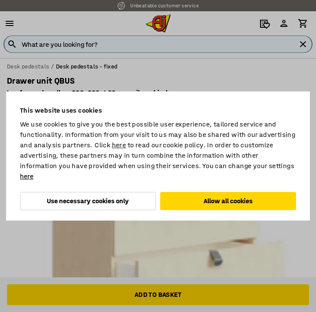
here (119, 145)
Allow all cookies (228, 201)
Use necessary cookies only (88, 201)
